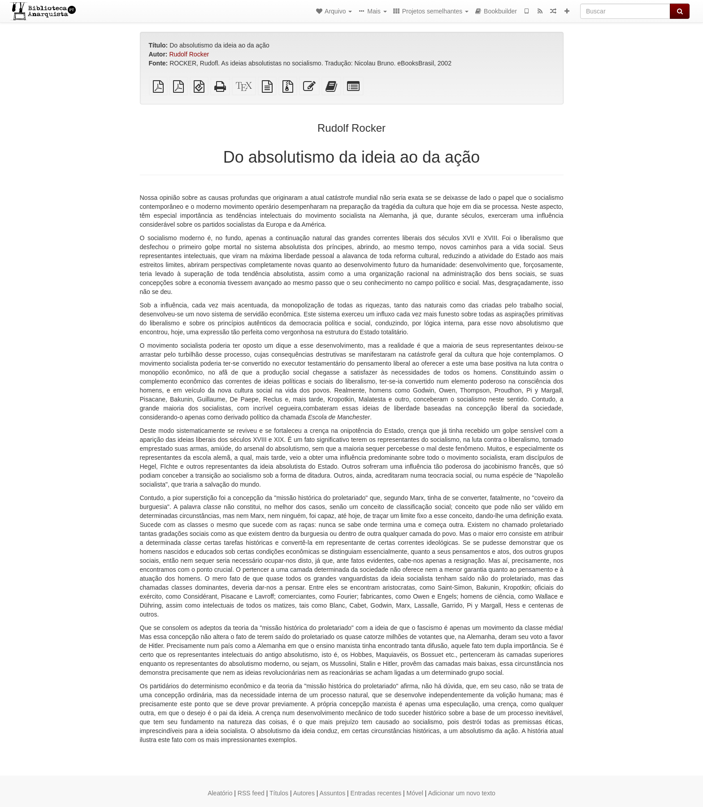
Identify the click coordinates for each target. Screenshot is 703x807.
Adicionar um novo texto (461, 793)
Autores (304, 793)
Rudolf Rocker (189, 54)
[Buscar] (625, 11)
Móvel (415, 793)
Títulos (278, 793)
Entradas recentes (376, 793)
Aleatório (220, 793)
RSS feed (251, 793)
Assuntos (333, 793)
